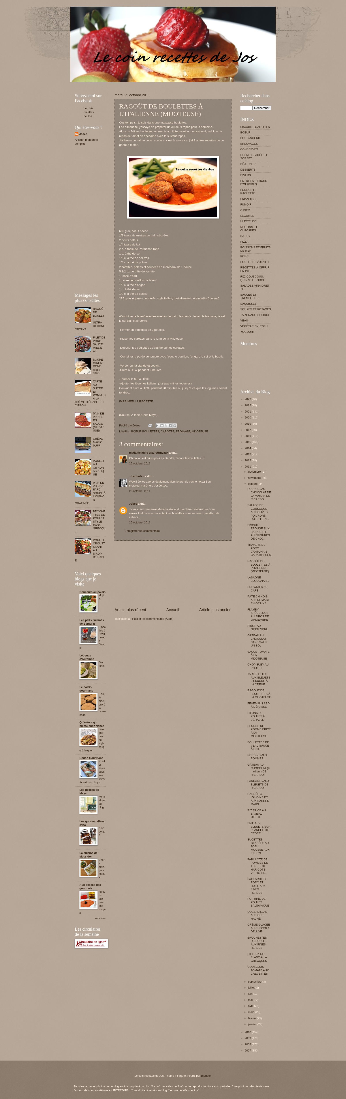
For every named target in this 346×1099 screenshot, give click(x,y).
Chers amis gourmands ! (102, 868)
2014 (248, 448)
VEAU (244, 320)
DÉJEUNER (248, 164)
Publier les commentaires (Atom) (152, 618)
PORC (244, 256)
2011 (248, 466)
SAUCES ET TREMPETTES (250, 296)
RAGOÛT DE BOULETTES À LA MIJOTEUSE (259, 694)
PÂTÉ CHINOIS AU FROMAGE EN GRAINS (258, 600)
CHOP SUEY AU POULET (258, 666)
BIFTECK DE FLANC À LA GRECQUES (257, 957)
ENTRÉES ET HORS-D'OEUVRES (254, 182)
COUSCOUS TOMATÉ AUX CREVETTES (258, 970)
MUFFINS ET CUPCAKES (248, 228)
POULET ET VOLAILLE (255, 262)
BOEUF (136, 431)
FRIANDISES (248, 199)
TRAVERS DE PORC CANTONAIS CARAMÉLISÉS (259, 550)
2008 (248, 1044)
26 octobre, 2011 (139, 491)
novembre (254, 477)
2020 (248, 417)
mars (251, 1012)
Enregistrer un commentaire (142, 530)
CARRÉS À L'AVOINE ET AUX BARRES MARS (258, 799)
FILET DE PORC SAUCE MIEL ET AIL (99, 344)
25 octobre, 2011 (139, 463)
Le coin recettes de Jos (89, 112)
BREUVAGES (249, 143)
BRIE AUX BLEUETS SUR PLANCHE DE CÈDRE (258, 828)
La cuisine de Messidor (88, 854)
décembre (254, 471)
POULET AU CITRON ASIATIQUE (98, 467)
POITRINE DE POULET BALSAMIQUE (258, 902)
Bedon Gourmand (91, 758)
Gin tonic (101, 664)
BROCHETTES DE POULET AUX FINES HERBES (257, 942)
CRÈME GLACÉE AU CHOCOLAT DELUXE (259, 928)
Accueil (172, 610)
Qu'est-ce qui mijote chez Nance (91, 724)
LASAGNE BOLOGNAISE (258, 579)
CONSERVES (249, 149)
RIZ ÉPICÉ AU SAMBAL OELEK (256, 814)
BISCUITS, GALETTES (255, 127)
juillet (251, 987)
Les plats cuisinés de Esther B (91, 621)
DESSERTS (248, 169)
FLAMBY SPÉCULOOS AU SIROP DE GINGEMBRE (258, 614)
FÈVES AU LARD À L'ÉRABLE (258, 705)
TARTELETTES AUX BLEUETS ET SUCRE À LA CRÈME (258, 679)
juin (250, 993)
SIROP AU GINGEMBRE (257, 627)
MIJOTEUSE (200, 431)
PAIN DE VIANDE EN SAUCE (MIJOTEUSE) (98, 422)
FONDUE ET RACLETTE (248, 191)
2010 (248, 1032)
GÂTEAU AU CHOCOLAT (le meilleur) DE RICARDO (258, 769)
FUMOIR (246, 204)
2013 (248, 454)
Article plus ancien (215, 610)
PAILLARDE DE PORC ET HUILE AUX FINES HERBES (257, 885)
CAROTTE (167, 431)
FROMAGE (183, 431)
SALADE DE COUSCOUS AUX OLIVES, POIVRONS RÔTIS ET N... (258, 512)
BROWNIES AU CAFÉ (257, 588)
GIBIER (245, 210)
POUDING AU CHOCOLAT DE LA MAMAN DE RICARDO (259, 494)
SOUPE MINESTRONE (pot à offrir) (98, 366)
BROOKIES (102, 832)
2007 (248, 1050)
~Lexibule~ (136, 476)
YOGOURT (247, 331)
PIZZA (244, 241)
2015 (248, 442)
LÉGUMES (247, 215)
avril (251, 1006)
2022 (248, 405)
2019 (248, 423)
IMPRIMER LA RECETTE (136, 401)
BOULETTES (150, 431)
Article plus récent (130, 610)
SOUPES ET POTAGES (255, 309)
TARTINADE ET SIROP (255, 315)
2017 (248, 430)
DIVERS (245, 175)
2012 (248, 460)
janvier (252, 1024)
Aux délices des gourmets (90, 886)
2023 (248, 399)
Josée (133, 503)
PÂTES (245, 236)
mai (250, 1000)
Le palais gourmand (86, 688)
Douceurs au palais (92, 592)
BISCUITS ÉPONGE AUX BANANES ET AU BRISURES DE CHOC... (258, 531)
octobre (253, 483)
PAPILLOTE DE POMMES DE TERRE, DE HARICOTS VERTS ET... (257, 866)
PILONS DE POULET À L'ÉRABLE (256, 716)
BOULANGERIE (250, 138)
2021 (248, 411)
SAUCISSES (248, 303)
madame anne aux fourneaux (148, 452)
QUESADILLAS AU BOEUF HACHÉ (257, 915)
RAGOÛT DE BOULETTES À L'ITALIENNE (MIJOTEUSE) (258, 566)
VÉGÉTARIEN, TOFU (254, 326)
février (252, 1018)
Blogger (206, 1075)
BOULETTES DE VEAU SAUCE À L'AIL (258, 746)
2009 (248, 1038)
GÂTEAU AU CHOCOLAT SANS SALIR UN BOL (257, 640)
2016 (248, 435)
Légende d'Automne (86, 657)
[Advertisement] (155, 84)
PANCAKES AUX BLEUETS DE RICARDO (258, 784)
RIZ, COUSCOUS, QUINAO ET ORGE (252, 278)
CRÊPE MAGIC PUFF (98, 442)
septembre (255, 981)
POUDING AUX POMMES (257, 756)
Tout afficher (100, 918)
